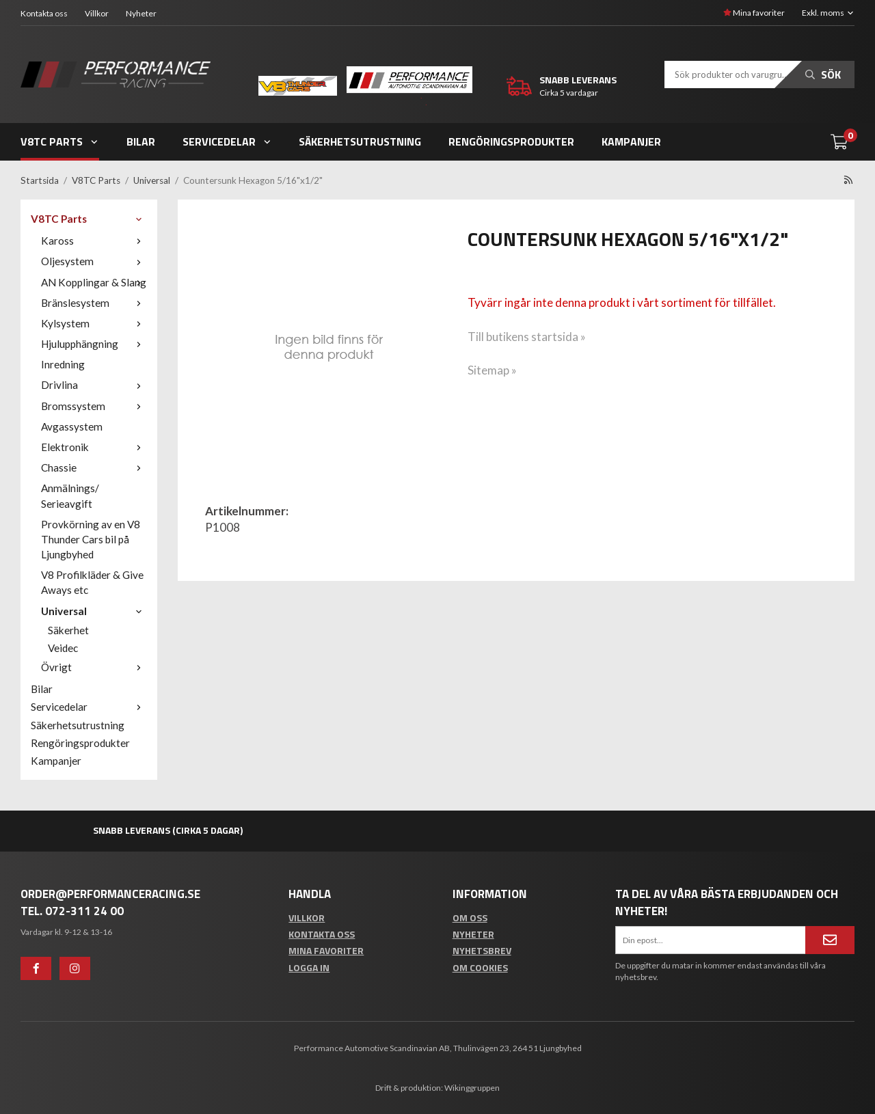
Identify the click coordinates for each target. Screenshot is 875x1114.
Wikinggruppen (472, 1088)
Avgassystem (72, 426)
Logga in (308, 967)
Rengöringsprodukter (511, 141)
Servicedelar (227, 141)
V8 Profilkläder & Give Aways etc (92, 582)
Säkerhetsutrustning (360, 141)
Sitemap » (492, 370)
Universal (94, 611)
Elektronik (94, 447)
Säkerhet (68, 630)
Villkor (97, 13)
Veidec (63, 648)
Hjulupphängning (94, 344)
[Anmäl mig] (829, 939)
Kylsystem (94, 323)
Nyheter (141, 13)
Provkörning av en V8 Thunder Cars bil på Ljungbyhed (90, 539)
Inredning (63, 364)
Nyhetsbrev (482, 950)
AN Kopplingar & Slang (94, 282)
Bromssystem (94, 406)
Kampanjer (631, 141)
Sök (823, 74)
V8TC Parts (60, 141)
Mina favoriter (754, 13)
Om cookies (480, 967)
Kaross (94, 240)
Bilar (140, 141)
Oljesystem (94, 261)
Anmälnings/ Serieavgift (70, 495)
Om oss (470, 917)
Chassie (94, 467)
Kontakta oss (44, 13)
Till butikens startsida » (527, 336)
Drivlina (94, 385)
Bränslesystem (94, 303)
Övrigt (94, 667)
